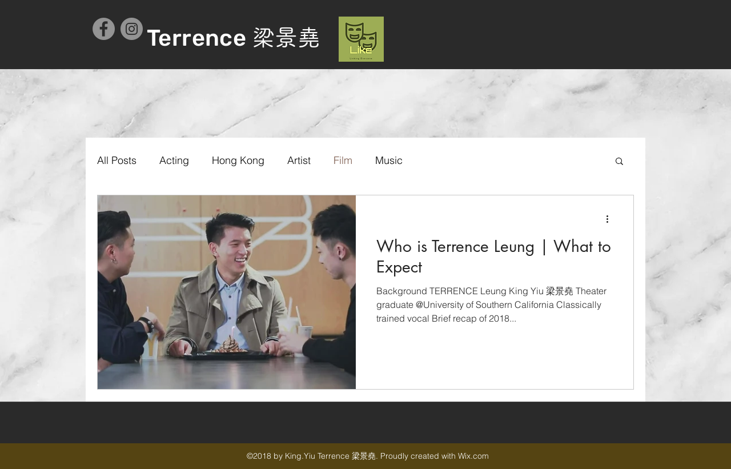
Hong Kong (238, 160)
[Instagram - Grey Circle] (132, 29)
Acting (174, 160)
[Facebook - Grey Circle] (104, 29)
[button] (619, 162)
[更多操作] (611, 219)
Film (343, 160)
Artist (299, 160)
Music (389, 160)
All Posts (116, 160)
